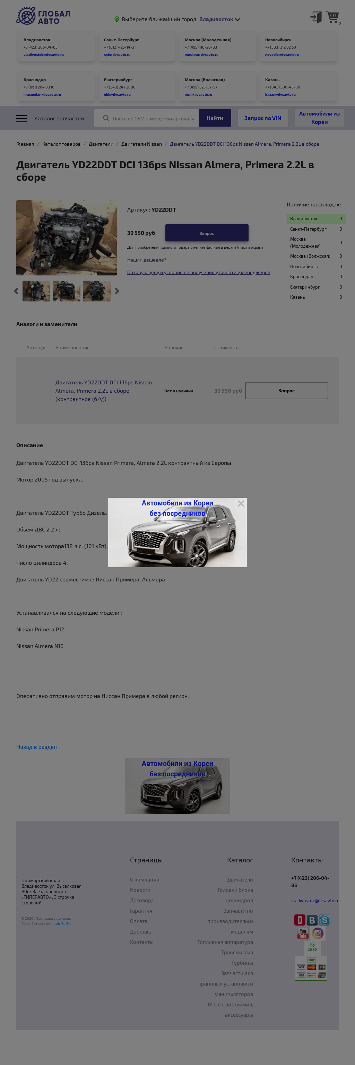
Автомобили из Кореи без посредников (177, 508)
